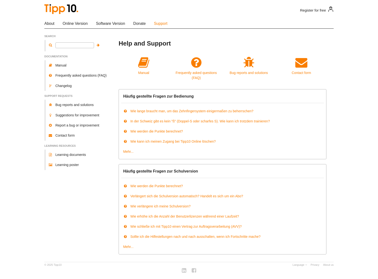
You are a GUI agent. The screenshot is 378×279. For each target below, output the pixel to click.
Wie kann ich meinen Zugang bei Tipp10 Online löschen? (169, 141)
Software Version (110, 23)
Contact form (301, 65)
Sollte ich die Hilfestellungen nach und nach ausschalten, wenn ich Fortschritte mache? (192, 237)
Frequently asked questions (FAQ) (196, 68)
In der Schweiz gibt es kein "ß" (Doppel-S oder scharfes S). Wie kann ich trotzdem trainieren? (196, 121)
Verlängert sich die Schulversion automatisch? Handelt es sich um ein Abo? (183, 196)
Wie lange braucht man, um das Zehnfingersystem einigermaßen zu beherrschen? (188, 111)
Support (160, 23)
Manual (143, 65)
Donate (139, 23)
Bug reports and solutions (248, 65)
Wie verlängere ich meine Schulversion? (156, 206)
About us (328, 264)
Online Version (75, 23)
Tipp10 (58, 264)
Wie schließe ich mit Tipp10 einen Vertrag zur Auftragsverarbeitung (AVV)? (182, 226)
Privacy (315, 264)
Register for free (313, 10)
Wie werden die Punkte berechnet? (153, 131)
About (49, 23)
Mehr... (128, 151)
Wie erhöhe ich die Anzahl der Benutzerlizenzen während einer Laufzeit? (181, 216)
